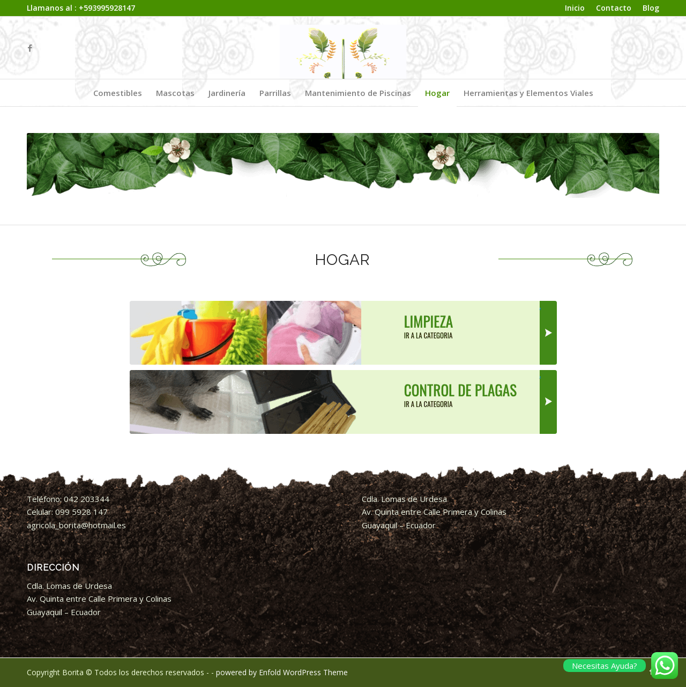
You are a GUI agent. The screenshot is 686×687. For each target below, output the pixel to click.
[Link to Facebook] (30, 48)
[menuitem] (575, 8)
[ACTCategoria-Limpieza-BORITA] (343, 333)
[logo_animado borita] (343, 48)
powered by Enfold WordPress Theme (282, 672)
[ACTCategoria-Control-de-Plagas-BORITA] (343, 402)
